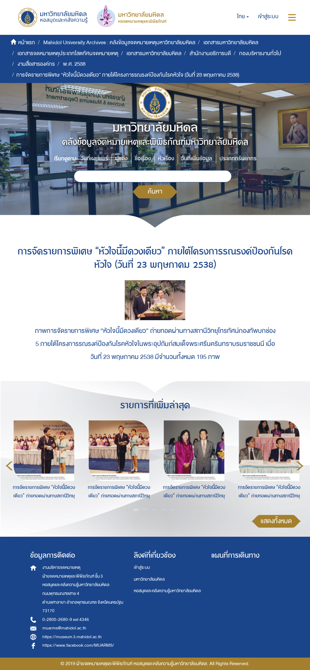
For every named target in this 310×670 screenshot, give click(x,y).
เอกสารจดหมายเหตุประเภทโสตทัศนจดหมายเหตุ (68, 53)
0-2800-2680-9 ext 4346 (65, 619)
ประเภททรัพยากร (237, 158)
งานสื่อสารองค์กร (36, 64)
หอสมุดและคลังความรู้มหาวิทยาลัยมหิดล (167, 591)
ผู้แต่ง (121, 158)
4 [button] (164, 510)
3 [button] (155, 510)
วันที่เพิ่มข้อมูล (196, 158)
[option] (42, 465)
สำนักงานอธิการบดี (210, 53)
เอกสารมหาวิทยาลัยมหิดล (230, 42)
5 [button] (173, 510)
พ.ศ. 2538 (74, 64)
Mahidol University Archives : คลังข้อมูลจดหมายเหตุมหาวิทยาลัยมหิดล (119, 42)
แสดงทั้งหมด (276, 521)
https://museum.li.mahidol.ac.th (72, 637)
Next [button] (299, 465)
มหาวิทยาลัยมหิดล (149, 579)
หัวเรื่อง (166, 158)
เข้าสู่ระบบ (142, 567)
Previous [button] (9, 465)
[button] (242, 16)
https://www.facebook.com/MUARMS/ (78, 645)
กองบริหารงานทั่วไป (260, 53)
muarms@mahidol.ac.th (64, 628)
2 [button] (146, 510)
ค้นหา (155, 191)
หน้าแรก (26, 42)
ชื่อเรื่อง (143, 158)
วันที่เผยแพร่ (94, 158)
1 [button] (137, 510)
